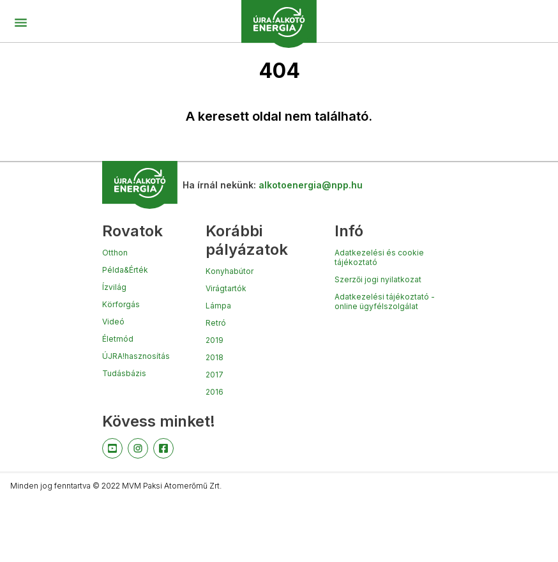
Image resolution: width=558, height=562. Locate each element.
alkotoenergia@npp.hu (311, 184)
